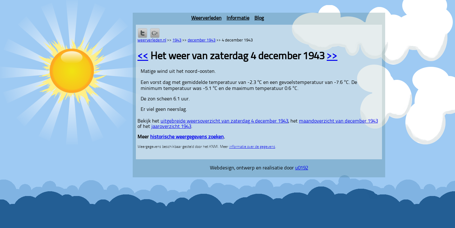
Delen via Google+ (155, 33)
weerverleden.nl (151, 40)
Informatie (238, 18)
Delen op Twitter (142, 33)
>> (332, 57)
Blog (259, 18)
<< (142, 57)
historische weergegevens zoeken (187, 137)
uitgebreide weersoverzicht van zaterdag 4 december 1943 (224, 121)
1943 (177, 40)
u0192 (301, 168)
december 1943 (201, 40)
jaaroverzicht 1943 (171, 126)
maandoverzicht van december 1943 (338, 121)
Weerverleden (206, 18)
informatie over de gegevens (252, 147)
